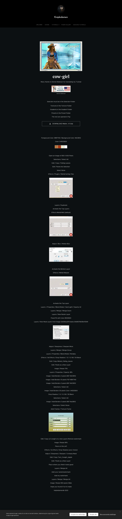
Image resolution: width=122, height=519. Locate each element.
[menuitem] (40, 25)
